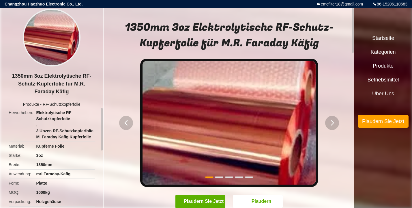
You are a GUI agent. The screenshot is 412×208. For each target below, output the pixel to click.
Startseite (383, 38)
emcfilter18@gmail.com (342, 4)
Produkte (31, 104)
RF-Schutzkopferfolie (61, 104)
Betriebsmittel (383, 80)
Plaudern (258, 201)
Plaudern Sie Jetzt (201, 201)
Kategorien (383, 52)
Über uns (383, 93)
